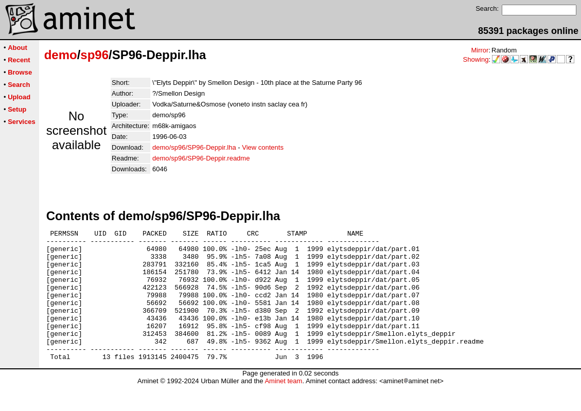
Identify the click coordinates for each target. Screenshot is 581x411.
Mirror (479, 50)
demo (60, 55)
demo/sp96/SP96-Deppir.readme (201, 158)
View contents (263, 147)
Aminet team (283, 407)
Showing (476, 59)
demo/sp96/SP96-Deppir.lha (194, 147)
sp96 (94, 55)
